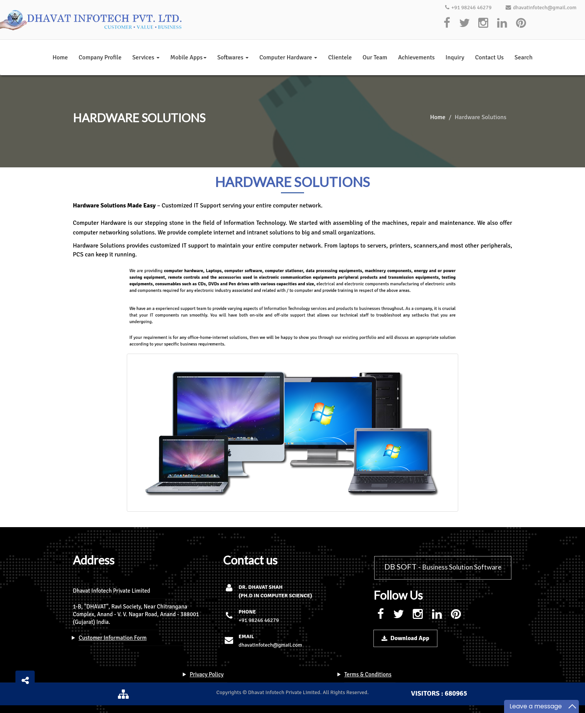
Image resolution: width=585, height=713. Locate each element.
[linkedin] (502, 23)
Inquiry (454, 57)
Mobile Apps (188, 57)
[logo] (92, 19)
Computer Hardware (288, 57)
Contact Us (489, 57)
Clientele (339, 57)
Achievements (416, 57)
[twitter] (464, 23)
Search (523, 57)
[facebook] (447, 23)
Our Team (375, 57)
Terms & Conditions (367, 674)
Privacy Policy (207, 674)
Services (146, 57)
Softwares (233, 57)
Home (60, 57)
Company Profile (100, 57)
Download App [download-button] (405, 638)
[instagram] (483, 23)
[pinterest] (521, 23)
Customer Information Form (113, 637)
